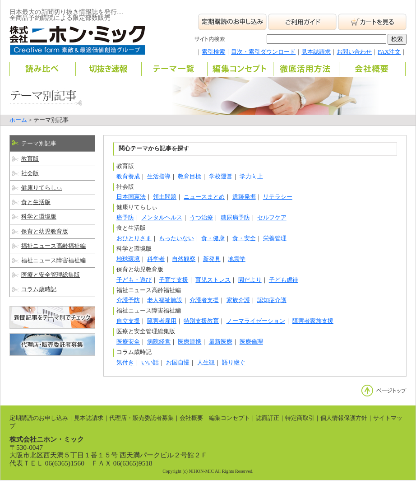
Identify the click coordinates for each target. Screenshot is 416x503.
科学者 (156, 259)
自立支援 (128, 321)
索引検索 (213, 52)
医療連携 (189, 342)
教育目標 (189, 176)
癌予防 (125, 217)
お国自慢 (178, 362)
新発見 (212, 259)
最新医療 (220, 342)
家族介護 (238, 300)
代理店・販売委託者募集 (141, 418)
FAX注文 (389, 52)
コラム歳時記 (38, 289)
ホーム (18, 120)
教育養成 (128, 176)
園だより (250, 280)
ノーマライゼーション (255, 321)
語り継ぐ (233, 362)
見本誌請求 (316, 52)
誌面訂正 (267, 418)
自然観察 (183, 259)
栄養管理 (275, 238)
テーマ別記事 (38, 143)
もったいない (176, 238)
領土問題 (164, 197)
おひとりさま (134, 238)
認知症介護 (272, 300)
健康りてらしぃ (41, 188)
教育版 (30, 159)
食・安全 (244, 238)
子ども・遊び (134, 280)
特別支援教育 (201, 321)
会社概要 (191, 418)
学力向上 (251, 176)
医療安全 (128, 342)
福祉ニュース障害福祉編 (53, 260)
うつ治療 (201, 217)
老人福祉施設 (164, 300)
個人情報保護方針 (343, 418)
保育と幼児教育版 (44, 231)
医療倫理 (251, 342)
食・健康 (213, 238)
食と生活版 (36, 202)
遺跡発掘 (244, 197)
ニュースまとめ (204, 197)
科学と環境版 (38, 217)
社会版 (30, 173)
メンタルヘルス (161, 217)
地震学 (236, 259)
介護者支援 (204, 300)
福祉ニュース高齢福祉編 (53, 246)
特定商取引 (299, 418)
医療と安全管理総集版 (50, 275)
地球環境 (128, 259)
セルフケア (272, 217)
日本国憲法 (131, 197)
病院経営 (159, 342)
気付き (125, 362)
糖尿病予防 (235, 217)
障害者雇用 (161, 321)
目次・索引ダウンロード (263, 52)
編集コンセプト (229, 418)
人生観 (206, 362)
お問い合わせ (354, 52)
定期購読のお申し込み (38, 418)
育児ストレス (213, 280)
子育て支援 (173, 280)
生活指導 (159, 176)
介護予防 (128, 300)
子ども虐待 (283, 280)
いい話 (150, 362)
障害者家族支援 (312, 321)
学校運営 (220, 176)
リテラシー (277, 197)
